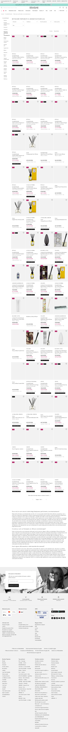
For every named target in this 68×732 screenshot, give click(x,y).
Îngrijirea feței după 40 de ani (41, 718)
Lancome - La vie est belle (24, 666)
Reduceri (53, 668)
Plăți (36, 626)
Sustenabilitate (38, 640)
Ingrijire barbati (5, 69)
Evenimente (37, 638)
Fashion (5, 20)
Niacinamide (37, 668)
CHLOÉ (3, 696)
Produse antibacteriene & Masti (7, 24)
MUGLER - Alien (22, 698)
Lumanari (5, 29)
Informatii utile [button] (5, 622)
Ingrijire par (5, 45)
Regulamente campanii (40, 624)
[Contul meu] (60, 7)
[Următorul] (66, 11)
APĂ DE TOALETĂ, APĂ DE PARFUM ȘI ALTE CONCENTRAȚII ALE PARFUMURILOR (42, 715)
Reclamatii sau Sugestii (7, 629)
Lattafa (3, 670)
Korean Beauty (54, 670)
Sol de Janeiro (5, 666)
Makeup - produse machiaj (57, 676)
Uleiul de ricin (38, 663)
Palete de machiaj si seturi (57, 685)
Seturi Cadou (54, 689)
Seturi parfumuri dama (56, 687)
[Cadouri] (54, 2)
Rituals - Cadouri (22, 670)
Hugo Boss (4, 683)
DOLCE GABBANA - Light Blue (25, 676)
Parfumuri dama (54, 661)
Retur (36, 629)
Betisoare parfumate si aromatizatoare (7, 33)
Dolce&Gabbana (6, 694)
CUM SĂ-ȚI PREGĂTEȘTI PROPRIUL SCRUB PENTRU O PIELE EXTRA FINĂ (41, 687)
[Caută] (1, 7)
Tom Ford (4, 685)
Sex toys (53, 679)
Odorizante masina (6, 42)
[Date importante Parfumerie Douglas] (34, 649)
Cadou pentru (59, 21)
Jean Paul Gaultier (6, 672)
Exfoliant (5, 52)
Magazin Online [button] (38, 622)
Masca (5, 50)
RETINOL (37, 722)
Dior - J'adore (22, 672)
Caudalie (4, 679)
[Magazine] (49, 2)
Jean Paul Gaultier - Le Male (25, 700)
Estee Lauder (5, 674)
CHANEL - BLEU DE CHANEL (25, 681)
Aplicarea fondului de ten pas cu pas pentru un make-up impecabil (41, 726)
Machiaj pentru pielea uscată (41, 700)
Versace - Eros (22, 687)
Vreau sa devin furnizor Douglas (26, 626)
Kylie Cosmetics (5, 692)
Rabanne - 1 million (23, 679)
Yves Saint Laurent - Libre (24, 674)
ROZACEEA (37, 690)
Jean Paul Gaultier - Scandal (25, 668)
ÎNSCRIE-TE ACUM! (13, 585)
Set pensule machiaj (55, 690)
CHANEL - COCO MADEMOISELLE (22, 663)
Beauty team (37, 636)
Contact (36, 631)
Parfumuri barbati (55, 663)
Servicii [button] (20, 622)
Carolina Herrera (6, 676)
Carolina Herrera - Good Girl (25, 689)
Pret (18, 25)
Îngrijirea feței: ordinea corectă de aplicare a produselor (41, 682)
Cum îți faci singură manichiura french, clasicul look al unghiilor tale (42, 709)
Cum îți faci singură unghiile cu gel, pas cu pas (41, 671)
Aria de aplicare (45, 21)
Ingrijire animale (5, 76)
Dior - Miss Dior (22, 690)
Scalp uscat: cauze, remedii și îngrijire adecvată (41, 697)
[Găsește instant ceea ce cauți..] (13, 7)
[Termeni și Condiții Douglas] (50, 649)
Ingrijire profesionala (6, 59)
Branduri (18, 21)
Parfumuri (53, 664)
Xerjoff (3, 689)
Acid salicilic (37, 720)
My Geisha (4, 668)
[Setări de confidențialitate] (57, 651)
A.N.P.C (3, 626)
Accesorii (5, 27)
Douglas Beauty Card (23, 624)
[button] (66, 7)
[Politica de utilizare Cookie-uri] (11, 651)
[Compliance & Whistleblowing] (26, 651)
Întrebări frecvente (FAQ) (7, 628)
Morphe (4, 663)
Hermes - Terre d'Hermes (24, 677)
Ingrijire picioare (5, 66)
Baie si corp (5, 55)
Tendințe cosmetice (39, 661)
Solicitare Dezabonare (23, 628)
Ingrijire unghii (5, 62)
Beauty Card (54, 666)
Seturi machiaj (54, 692)
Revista (36, 635)
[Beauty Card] (44, 2)
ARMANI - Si (21, 692)
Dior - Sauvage (22, 661)
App (36, 633)
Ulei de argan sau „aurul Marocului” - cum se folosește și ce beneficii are (42, 703)
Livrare (36, 628)
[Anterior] (1, 11)
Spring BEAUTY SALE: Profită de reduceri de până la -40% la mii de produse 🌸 (34, 4)
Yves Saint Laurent (6, 690)
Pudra (52, 696)
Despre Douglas (5, 624)
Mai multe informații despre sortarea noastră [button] (39, 495)
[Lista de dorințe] (63, 7)
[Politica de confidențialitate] (18, 649)
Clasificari (32, 21)
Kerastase (4, 681)
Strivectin (4, 664)
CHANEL (4, 687)
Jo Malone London (6, 677)
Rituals (3, 661)
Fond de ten (54, 677)
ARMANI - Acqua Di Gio (24, 685)
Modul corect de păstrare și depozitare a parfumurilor (41, 693)
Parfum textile (5, 38)
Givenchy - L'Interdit (23, 683)
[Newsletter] (64, 2)
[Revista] (59, 2)
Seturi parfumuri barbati (56, 694)
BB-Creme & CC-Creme (56, 674)
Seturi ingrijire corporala (56, 672)
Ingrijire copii (5, 73)
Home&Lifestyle (5, 18)
